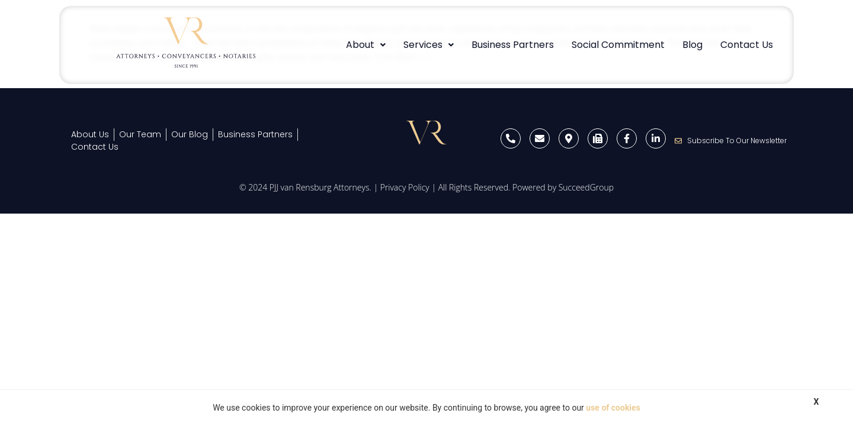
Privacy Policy (404, 187)
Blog (692, 44)
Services (428, 44)
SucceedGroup (586, 187)
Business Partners (513, 44)
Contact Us (746, 44)
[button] (366, 45)
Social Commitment (618, 44)
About (366, 44)
